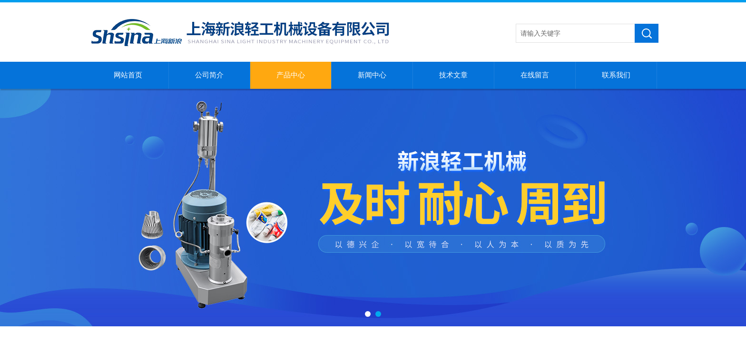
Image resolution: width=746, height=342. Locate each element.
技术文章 (453, 75)
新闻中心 (372, 75)
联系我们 (616, 75)
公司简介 (209, 75)
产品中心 (290, 75)
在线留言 (534, 75)
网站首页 (128, 75)
